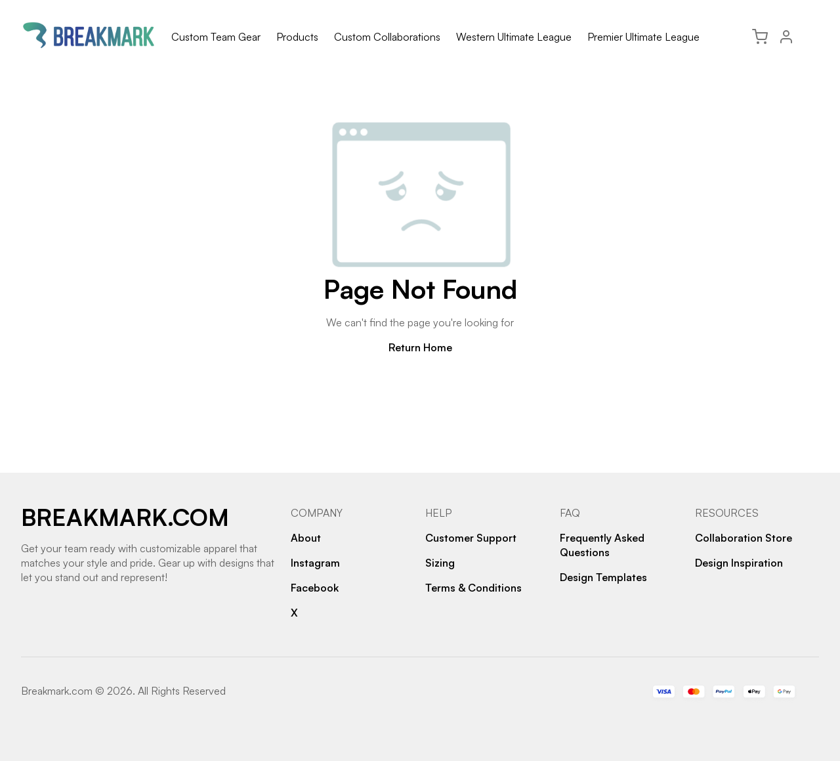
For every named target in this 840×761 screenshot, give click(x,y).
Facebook (315, 587)
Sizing (440, 562)
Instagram (315, 562)
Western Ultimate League (514, 36)
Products (297, 36)
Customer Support (470, 537)
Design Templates (603, 577)
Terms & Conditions (473, 587)
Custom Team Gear (216, 36)
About (306, 537)
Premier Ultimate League (643, 36)
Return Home (420, 347)
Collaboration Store (743, 537)
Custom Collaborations (387, 36)
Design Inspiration (739, 562)
